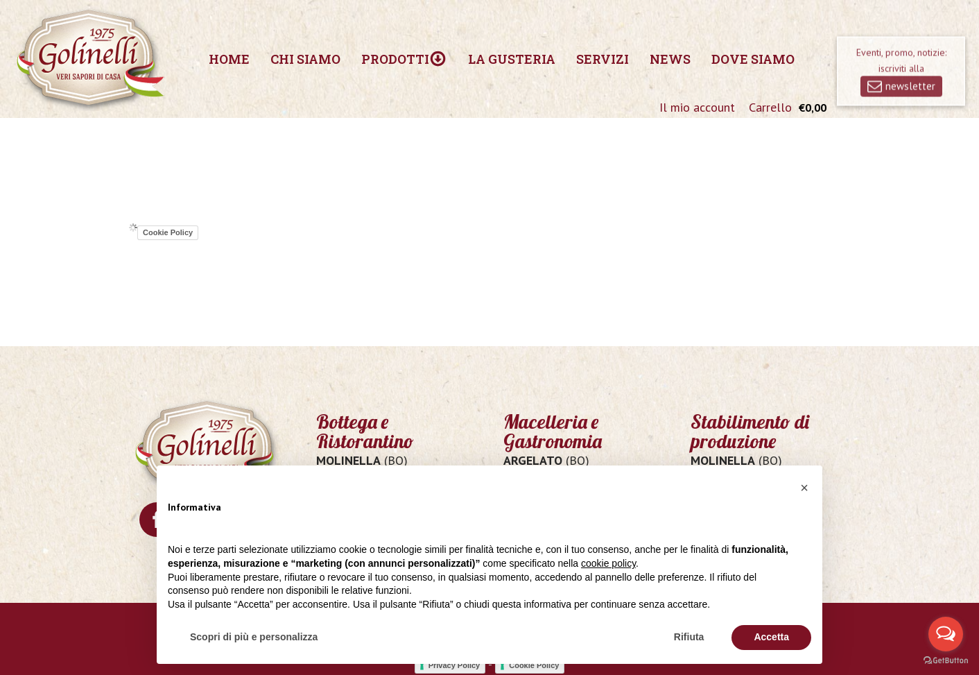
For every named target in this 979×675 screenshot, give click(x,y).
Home (229, 59)
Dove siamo (753, 59)
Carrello (770, 107)
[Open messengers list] (945, 634)
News (670, 59)
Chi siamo (305, 59)
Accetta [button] (771, 636)
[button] (804, 488)
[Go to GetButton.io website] (946, 660)
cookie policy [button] (608, 563)
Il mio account (697, 107)
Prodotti (404, 58)
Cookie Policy (168, 232)
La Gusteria (511, 59)
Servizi (602, 59)
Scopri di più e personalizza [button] (254, 636)
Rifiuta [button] (689, 636)
